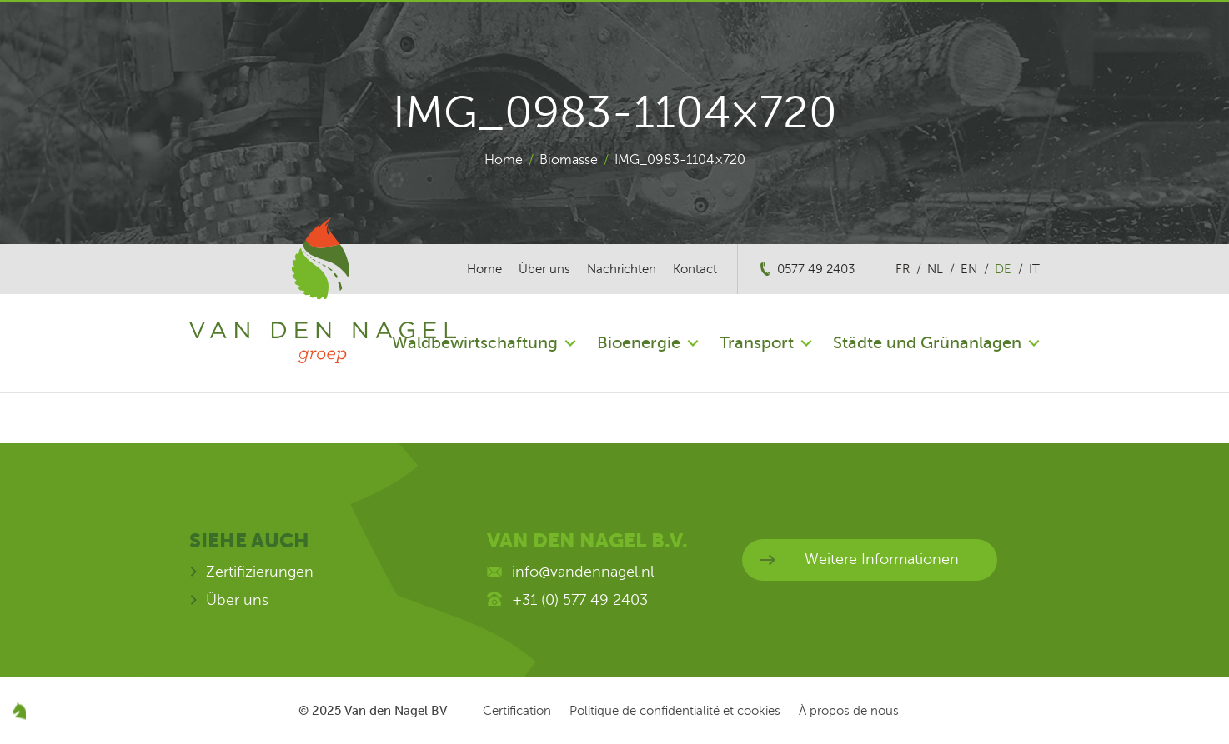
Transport (757, 342)
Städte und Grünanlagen (927, 342)
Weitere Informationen (882, 559)
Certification (517, 710)
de (1003, 269)
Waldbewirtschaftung (475, 342)
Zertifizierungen (260, 571)
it (1034, 269)
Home (503, 159)
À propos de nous (849, 710)
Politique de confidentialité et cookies (674, 710)
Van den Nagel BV (395, 710)
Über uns (544, 269)
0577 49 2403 (816, 269)
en (969, 269)
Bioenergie (638, 342)
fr (902, 269)
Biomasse (568, 159)
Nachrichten (621, 269)
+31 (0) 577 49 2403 (580, 600)
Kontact (695, 269)
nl (935, 269)
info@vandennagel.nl (583, 571)
